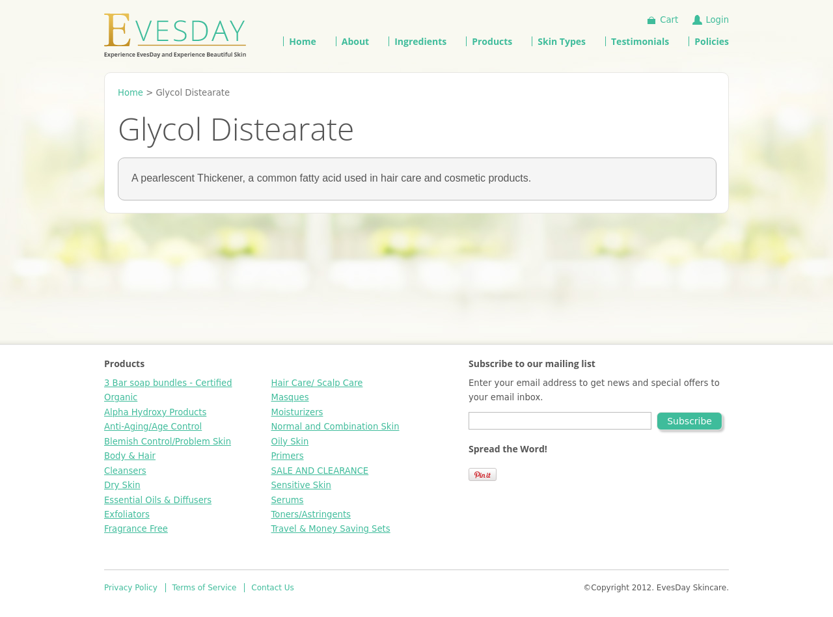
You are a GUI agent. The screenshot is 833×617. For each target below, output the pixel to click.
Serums (287, 500)
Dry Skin (122, 485)
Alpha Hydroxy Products (155, 412)
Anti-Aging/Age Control (153, 427)
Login (717, 20)
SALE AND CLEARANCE (320, 471)
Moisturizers (297, 412)
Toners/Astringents (311, 514)
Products (492, 41)
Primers (287, 456)
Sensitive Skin (301, 485)
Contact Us (272, 587)
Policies (711, 41)
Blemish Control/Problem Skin (167, 441)
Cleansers (125, 471)
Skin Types (562, 41)
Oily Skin (290, 441)
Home (302, 41)
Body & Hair (130, 456)
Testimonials (640, 41)
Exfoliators (127, 514)
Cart (669, 20)
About (355, 41)
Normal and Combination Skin (335, 427)
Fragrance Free (136, 529)
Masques (290, 397)
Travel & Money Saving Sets (330, 529)
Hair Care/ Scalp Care (317, 383)
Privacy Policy (130, 587)
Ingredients (420, 41)
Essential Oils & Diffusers (158, 500)
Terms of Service (204, 587)
